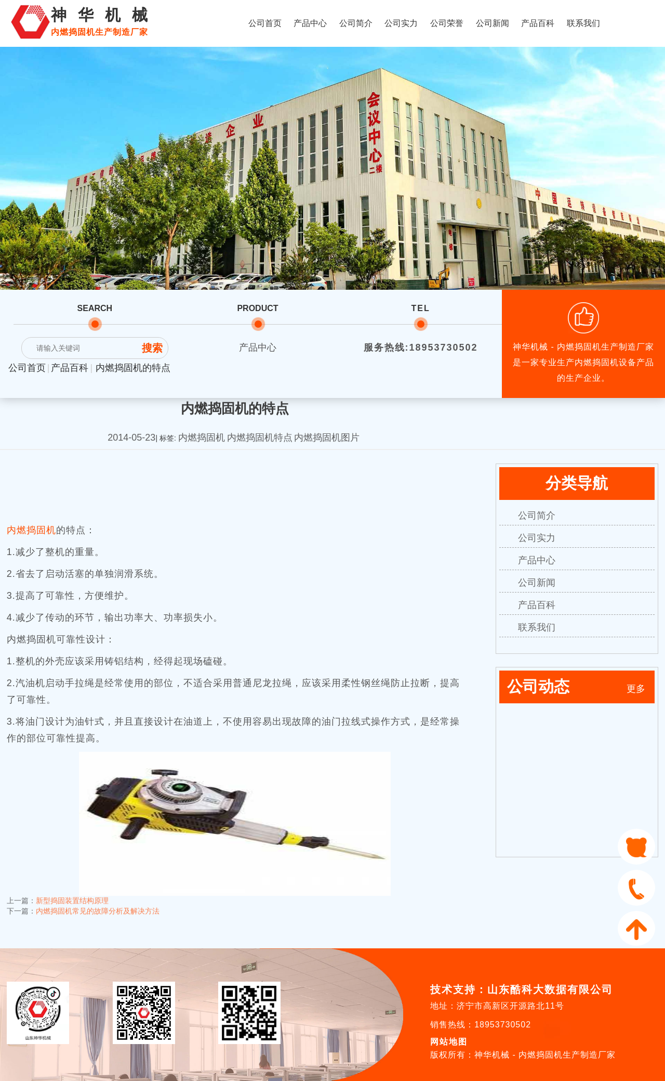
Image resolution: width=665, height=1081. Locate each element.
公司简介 (356, 23)
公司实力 (401, 23)
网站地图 (449, 1041)
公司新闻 (492, 23)
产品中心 (310, 23)
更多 (636, 689)
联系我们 (583, 23)
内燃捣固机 (31, 530)
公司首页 (265, 23)
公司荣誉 (446, 23)
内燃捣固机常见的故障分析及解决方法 (97, 905)
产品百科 (537, 23)
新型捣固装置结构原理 (72, 895)
